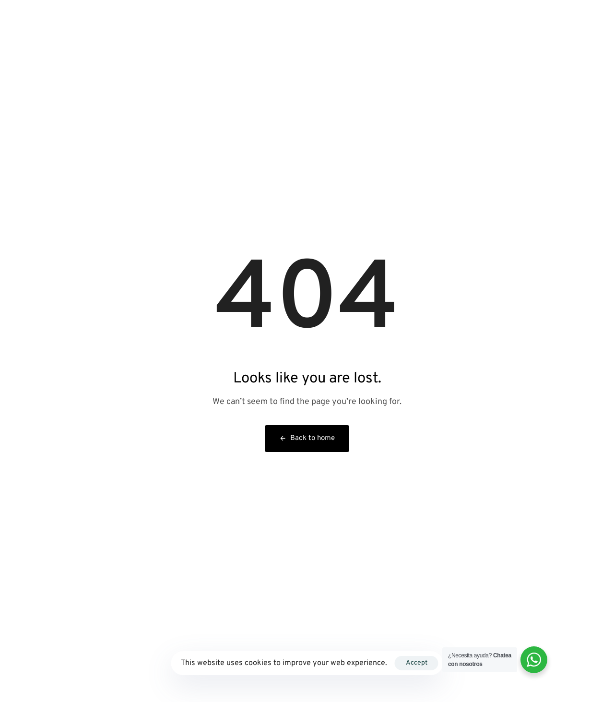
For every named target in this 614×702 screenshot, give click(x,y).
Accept (416, 663)
